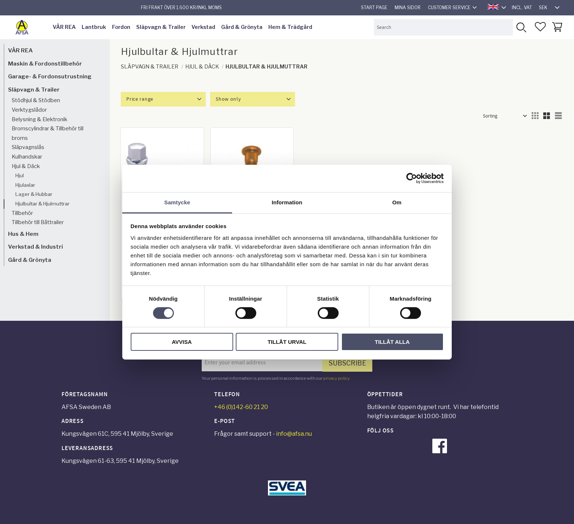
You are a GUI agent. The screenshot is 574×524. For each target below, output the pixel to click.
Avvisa (182, 342)
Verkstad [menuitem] (203, 27)
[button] (540, 26)
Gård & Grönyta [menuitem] (241, 27)
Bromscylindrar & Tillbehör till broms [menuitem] (47, 133)
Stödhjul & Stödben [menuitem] (36, 100)
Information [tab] (287, 202)
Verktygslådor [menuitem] (29, 110)
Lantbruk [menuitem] (94, 27)
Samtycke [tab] (177, 202)
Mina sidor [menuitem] (408, 7)
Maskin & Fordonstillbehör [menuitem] (45, 63)
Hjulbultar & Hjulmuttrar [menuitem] (42, 204)
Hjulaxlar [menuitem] (25, 185)
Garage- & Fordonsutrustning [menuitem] (50, 76)
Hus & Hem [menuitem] (23, 233)
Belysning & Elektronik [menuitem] (39, 119)
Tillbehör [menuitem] (22, 213)
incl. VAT (522, 7)
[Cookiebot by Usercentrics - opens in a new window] (412, 178)
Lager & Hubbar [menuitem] (33, 194)
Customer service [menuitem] (449, 7)
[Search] (521, 27)
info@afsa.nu (294, 433)
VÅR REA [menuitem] (64, 27)
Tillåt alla (392, 342)
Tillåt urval (287, 342)
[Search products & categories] (443, 27)
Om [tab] (396, 202)
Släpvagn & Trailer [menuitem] (161, 27)
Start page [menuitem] (374, 7)
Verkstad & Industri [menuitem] (35, 246)
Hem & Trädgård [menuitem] (290, 27)
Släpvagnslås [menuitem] (28, 147)
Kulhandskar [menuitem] (27, 156)
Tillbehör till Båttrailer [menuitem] (38, 222)
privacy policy (336, 378)
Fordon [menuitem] (121, 27)
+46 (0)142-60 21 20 (241, 407)
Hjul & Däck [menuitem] (26, 166)
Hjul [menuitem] (19, 175)
